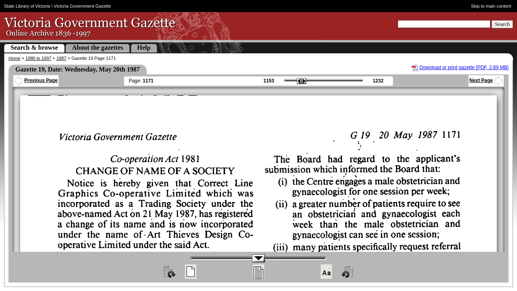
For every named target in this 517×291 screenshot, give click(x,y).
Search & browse (34, 47)
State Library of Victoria (27, 6)
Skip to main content (491, 6)
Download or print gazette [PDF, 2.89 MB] (464, 67)
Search (502, 24)
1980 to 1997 (38, 58)
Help (144, 47)
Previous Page (36, 80)
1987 (61, 58)
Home (14, 58)
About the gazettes (97, 47)
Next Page (486, 80)
